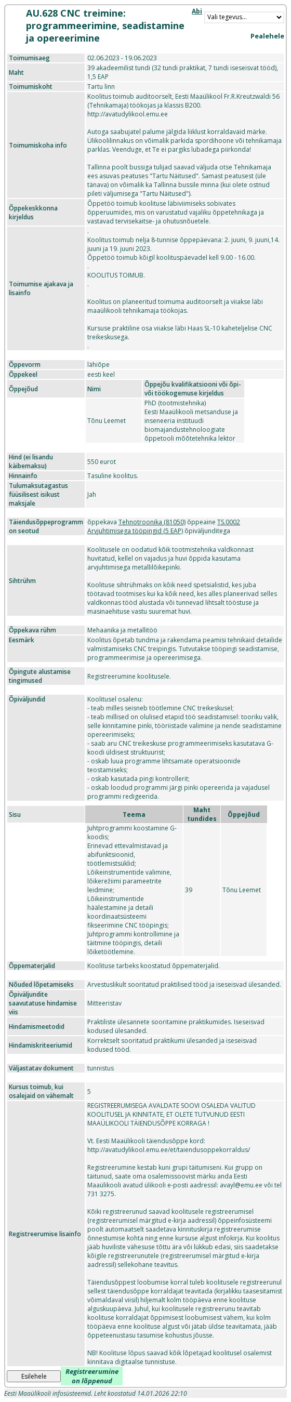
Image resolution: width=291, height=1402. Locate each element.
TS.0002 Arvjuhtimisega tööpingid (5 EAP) (163, 526)
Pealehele (267, 36)
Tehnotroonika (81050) (152, 522)
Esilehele (34, 1376)
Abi (197, 11)
